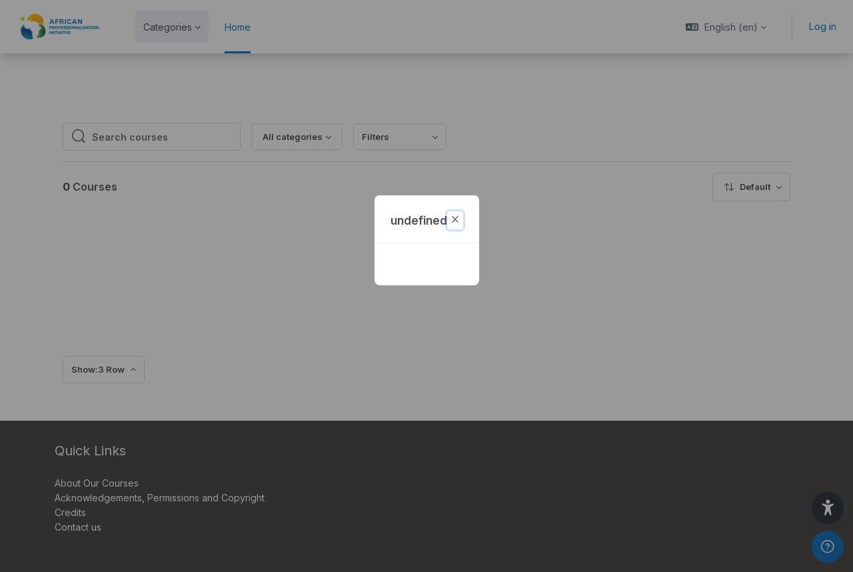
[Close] (455, 220)
